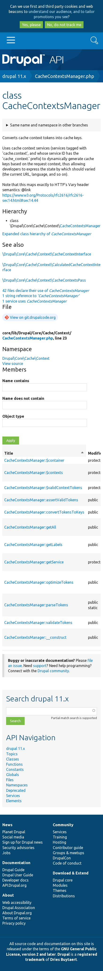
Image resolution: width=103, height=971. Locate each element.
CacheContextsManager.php (64, 76)
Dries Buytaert (63, 959)
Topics (12, 754)
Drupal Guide (13, 870)
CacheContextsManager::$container (34, 460)
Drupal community (53, 671)
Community (63, 825)
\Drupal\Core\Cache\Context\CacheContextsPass (44, 280)
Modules (60, 885)
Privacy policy (14, 923)
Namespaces (17, 785)
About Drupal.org (17, 913)
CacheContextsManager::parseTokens (36, 605)
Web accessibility (16, 902)
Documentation (16, 863)
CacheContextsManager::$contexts (33, 472)
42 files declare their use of (45, 290)
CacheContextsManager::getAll (30, 527)
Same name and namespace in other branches (49, 125)
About (8, 895)
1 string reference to (40, 296)
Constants (15, 769)
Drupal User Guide (17, 875)
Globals (12, 775)
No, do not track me (64, 25)
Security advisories (18, 848)
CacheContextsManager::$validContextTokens (43, 488)
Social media (13, 837)
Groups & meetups (68, 853)
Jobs (6, 853)
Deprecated (16, 790)
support (39, 666)
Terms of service (16, 918)
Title (44, 453)
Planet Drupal (13, 832)
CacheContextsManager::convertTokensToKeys (44, 512)
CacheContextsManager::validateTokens (38, 622)
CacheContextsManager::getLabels (33, 544)
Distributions (64, 896)
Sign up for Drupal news (22, 842)
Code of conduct (67, 863)
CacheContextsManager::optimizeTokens (38, 582)
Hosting (59, 842)
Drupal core (62, 880)
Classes (12, 759)
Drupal (63, 954)
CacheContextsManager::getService (34, 562)
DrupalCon (62, 858)
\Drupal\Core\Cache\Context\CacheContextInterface (46, 254)
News (7, 825)
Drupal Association (18, 908)
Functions (14, 764)
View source (12, 363)
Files (10, 780)
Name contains (15, 381)
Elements (14, 801)
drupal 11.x (14, 76)
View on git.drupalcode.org (33, 317)
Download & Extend (70, 873)
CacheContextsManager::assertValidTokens (41, 500)
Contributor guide (68, 848)
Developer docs (15, 880)
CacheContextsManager (80, 226)
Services (13, 795)
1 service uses (34, 301)
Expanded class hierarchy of (46, 234)
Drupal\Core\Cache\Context (26, 358)
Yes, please (31, 25)
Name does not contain (23, 398)
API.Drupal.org (14, 885)
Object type (13, 416)
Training (60, 837)
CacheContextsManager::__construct (35, 637)
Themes (59, 890)
